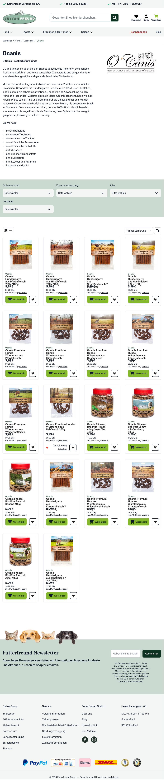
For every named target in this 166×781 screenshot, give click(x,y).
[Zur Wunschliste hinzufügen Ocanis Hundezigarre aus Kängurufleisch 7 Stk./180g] (73, 521)
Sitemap (7, 748)
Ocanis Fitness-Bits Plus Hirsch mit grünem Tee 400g (96, 427)
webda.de (113, 777)
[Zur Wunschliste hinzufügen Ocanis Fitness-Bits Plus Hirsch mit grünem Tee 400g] (114, 447)
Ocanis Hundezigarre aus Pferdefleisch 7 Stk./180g (15, 279)
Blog (158, 31)
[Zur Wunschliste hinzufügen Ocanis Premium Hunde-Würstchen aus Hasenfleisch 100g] (114, 373)
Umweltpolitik (89, 725)
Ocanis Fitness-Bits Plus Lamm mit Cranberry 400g (137, 427)
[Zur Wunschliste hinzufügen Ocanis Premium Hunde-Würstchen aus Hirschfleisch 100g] (73, 373)
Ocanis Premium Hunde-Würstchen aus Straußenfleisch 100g (137, 501)
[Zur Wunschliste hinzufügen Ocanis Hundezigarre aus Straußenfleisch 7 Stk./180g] (114, 299)
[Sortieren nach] (139, 230)
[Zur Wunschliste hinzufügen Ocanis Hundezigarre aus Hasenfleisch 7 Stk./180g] (155, 299)
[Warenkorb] (16, 299)
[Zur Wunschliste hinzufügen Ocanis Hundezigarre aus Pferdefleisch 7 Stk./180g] (32, 299)
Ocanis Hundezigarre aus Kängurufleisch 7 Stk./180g (56, 501)
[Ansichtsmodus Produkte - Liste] (6, 231)
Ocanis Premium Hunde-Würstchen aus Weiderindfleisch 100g (15, 427)
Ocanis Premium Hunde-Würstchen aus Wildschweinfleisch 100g (97, 501)
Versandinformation (53, 713)
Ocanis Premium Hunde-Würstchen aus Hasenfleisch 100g (97, 353)
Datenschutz (10, 731)
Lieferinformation (52, 736)
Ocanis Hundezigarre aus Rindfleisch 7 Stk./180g (56, 575)
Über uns (87, 713)
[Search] (80, 17)
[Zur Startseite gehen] (20, 17)
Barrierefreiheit (11, 742)
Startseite (7, 40)
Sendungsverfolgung (53, 731)
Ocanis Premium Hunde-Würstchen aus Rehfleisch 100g (60, 427)
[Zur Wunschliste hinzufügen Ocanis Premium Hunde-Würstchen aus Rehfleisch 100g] (72, 447)
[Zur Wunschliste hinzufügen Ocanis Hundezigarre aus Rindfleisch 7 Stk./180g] (73, 595)
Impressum (9, 713)
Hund (6, 31)
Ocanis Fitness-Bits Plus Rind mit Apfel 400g (15, 575)
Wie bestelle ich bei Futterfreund (60, 725)
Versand (23, 292)
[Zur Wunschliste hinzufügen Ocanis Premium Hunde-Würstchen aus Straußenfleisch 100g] (155, 521)
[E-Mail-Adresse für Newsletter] (125, 654)
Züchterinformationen (54, 742)
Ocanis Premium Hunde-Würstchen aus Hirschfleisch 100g (56, 353)
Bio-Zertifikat (89, 731)
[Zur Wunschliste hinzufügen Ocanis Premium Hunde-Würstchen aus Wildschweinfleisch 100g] (114, 521)
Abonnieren (151, 653)
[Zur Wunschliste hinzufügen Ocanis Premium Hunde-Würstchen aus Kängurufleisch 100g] (155, 373)
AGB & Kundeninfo (13, 719)
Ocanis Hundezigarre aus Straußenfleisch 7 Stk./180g (97, 279)
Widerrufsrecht (11, 725)
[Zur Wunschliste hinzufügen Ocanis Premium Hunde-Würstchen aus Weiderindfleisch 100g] (32, 447)
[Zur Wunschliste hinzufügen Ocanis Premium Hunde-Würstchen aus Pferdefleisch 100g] (32, 373)
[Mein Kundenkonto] (146, 17)
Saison (85, 31)
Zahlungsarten (50, 719)
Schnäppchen (139, 31)
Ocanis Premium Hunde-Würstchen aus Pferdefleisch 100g (15, 353)
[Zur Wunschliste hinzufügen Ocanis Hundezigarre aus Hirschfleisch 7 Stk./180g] (73, 299)
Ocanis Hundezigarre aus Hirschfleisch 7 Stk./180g (56, 279)
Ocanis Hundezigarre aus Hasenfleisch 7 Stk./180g (138, 279)
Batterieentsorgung (13, 736)
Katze (27, 31)
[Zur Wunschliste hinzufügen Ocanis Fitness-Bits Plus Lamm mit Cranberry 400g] (155, 447)
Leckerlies (28, 40)
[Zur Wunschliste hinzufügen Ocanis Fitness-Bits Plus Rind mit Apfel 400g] (32, 595)
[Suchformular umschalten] (115, 17)
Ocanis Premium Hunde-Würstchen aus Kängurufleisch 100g (137, 353)
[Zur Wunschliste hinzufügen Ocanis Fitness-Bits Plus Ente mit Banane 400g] (32, 521)
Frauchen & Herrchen (55, 31)
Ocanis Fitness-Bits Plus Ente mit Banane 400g (15, 501)
